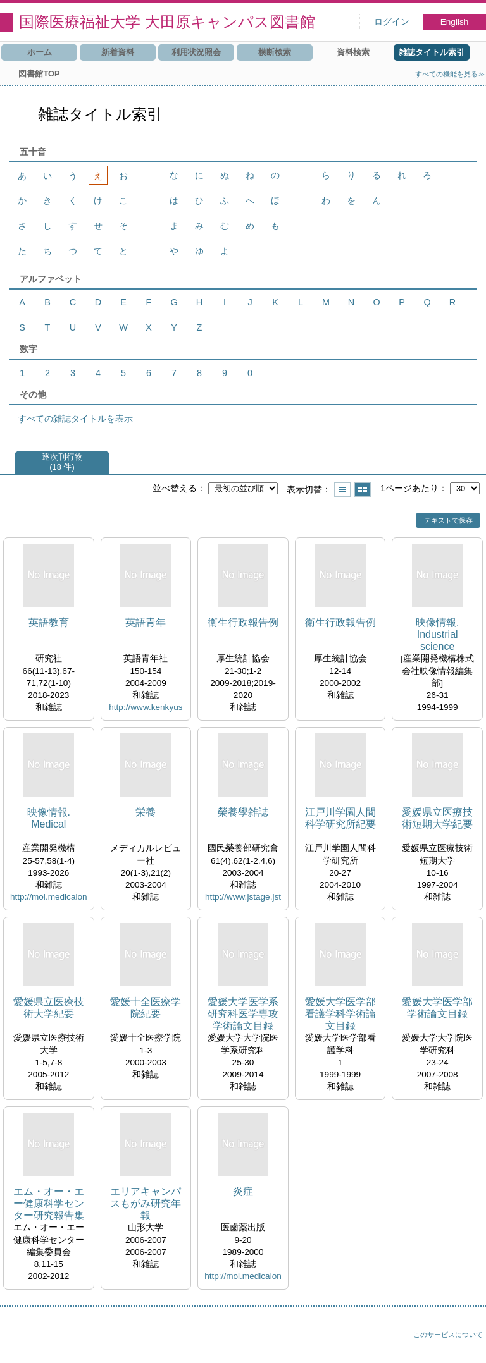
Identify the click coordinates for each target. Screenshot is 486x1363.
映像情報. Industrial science (437, 634)
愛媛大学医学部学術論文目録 (437, 1007)
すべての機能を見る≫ (450, 74)
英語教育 (48, 622)
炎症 (243, 1191)
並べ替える (175, 488)
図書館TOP (38, 73)
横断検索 (274, 52)
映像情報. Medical (48, 818)
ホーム (39, 52)
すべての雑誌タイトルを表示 (75, 418)
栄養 (145, 812)
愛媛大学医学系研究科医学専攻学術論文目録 (243, 1013)
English (454, 22)
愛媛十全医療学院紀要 (145, 1007)
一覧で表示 (342, 489)
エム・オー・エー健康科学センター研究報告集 (48, 1203)
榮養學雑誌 (243, 812)
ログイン (391, 22)
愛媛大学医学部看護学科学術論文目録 (340, 1013)
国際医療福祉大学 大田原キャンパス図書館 (167, 21)
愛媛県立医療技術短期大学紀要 (437, 818)
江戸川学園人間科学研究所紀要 (340, 818)
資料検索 (353, 52)
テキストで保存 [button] (448, 520)
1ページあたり (409, 488)
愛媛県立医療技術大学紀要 (48, 1007)
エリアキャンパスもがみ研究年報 (145, 1203)
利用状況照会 (196, 52)
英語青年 (145, 622)
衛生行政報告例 (243, 622)
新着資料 (117, 52)
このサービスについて (448, 1334)
